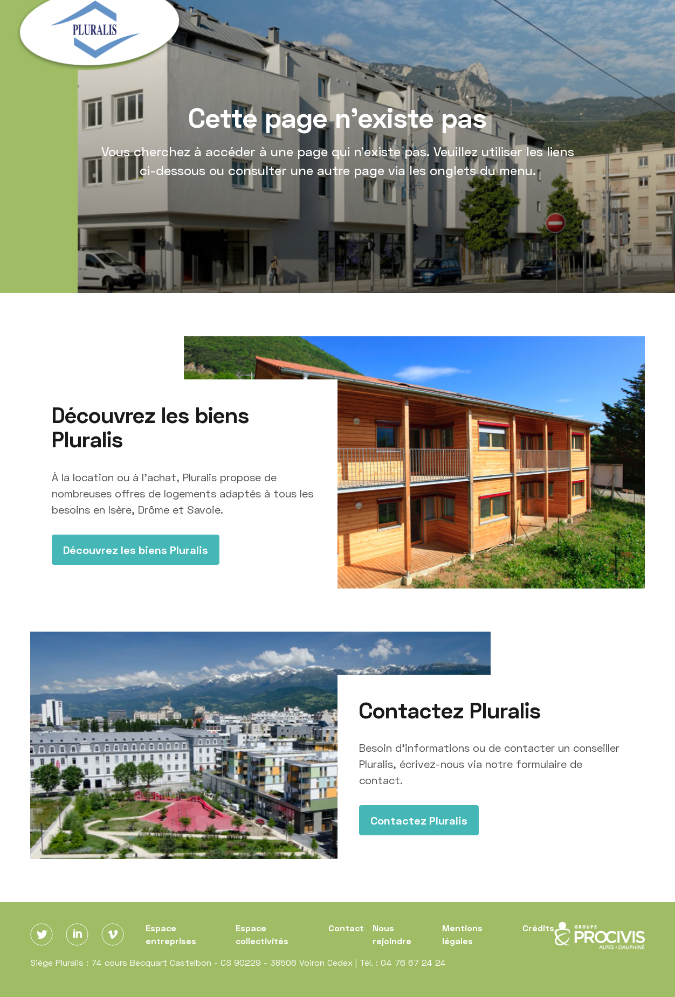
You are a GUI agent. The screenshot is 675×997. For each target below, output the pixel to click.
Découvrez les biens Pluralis (135, 549)
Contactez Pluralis (418, 820)
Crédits (538, 928)
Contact (346, 928)
